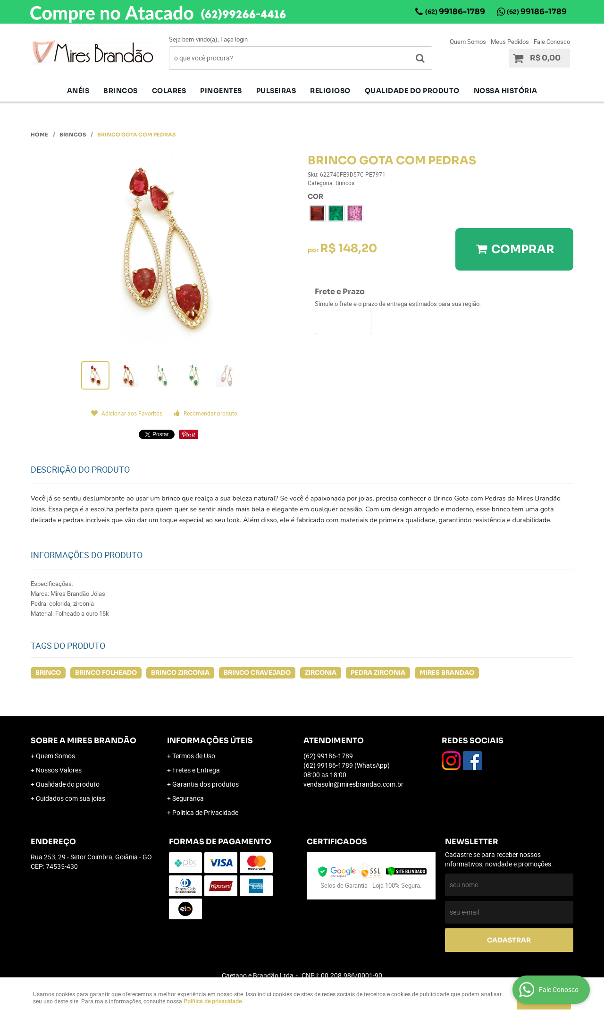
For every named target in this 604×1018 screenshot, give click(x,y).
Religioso (330, 90)
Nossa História (505, 90)
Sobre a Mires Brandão (83, 741)
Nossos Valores (59, 769)
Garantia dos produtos (205, 784)
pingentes (221, 90)
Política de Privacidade (205, 812)
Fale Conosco (552, 41)
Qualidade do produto (412, 90)
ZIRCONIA (320, 673)
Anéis (78, 90)
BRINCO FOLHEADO (106, 673)
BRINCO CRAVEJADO (257, 673)
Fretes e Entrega (196, 769)
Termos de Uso (193, 755)
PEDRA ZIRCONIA (378, 673)
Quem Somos (468, 41)
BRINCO (48, 673)
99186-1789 (455, 12)
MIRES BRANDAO (446, 673)
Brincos (120, 90)
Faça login (234, 39)
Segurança (188, 798)
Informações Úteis (210, 741)
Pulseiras (276, 90)
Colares (169, 90)
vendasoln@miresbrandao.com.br (353, 784)
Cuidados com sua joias (70, 798)
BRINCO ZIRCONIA (180, 673)
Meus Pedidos (510, 41)
